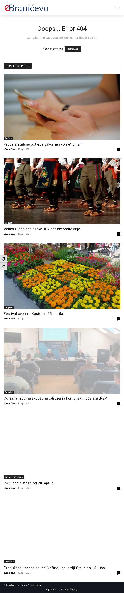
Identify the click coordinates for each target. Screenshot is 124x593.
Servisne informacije (14, 477)
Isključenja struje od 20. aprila (28, 483)
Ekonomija (9, 561)
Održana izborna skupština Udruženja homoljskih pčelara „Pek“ (56, 398)
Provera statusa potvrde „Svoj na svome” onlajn (43, 144)
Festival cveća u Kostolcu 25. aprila (33, 313)
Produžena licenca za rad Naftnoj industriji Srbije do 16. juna (54, 568)
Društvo (8, 138)
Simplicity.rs (34, 585)
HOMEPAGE (72, 49)
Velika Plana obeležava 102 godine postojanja (42, 229)
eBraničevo (9, 149)
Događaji (9, 223)
